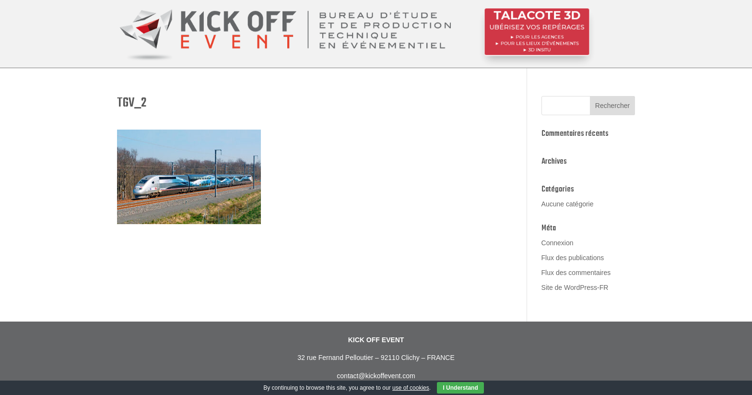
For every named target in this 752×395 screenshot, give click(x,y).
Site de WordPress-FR (575, 287)
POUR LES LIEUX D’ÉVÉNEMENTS (539, 43)
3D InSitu (539, 48)
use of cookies (410, 387)
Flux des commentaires (576, 272)
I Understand (460, 387)
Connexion (557, 243)
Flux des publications (572, 258)
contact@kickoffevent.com (376, 376)
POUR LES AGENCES (539, 36)
